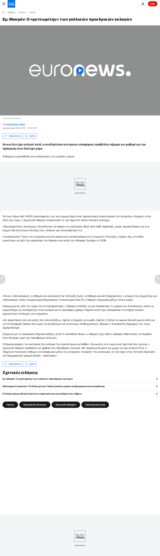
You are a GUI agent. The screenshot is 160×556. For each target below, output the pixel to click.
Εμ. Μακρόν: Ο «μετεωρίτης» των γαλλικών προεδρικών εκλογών (38, 378)
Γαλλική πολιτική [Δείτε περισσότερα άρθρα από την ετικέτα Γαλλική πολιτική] (95, 404)
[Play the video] (80, 70)
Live (152, 3)
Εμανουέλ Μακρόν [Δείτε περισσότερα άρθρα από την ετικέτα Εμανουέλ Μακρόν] (66, 404)
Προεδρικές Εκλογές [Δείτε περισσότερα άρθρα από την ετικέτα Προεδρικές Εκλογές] (34, 404)
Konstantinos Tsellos (15, 124)
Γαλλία (32, 12)
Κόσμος (22, 12)
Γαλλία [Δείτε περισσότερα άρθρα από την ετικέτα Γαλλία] (10, 404)
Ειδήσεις (11, 12)
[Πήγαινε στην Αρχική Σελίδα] (11, 4)
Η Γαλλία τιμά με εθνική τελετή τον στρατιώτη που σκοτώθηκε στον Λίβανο (42, 393)
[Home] (3, 12)
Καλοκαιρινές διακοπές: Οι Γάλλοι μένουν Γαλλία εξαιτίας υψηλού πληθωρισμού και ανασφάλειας (54, 386)
